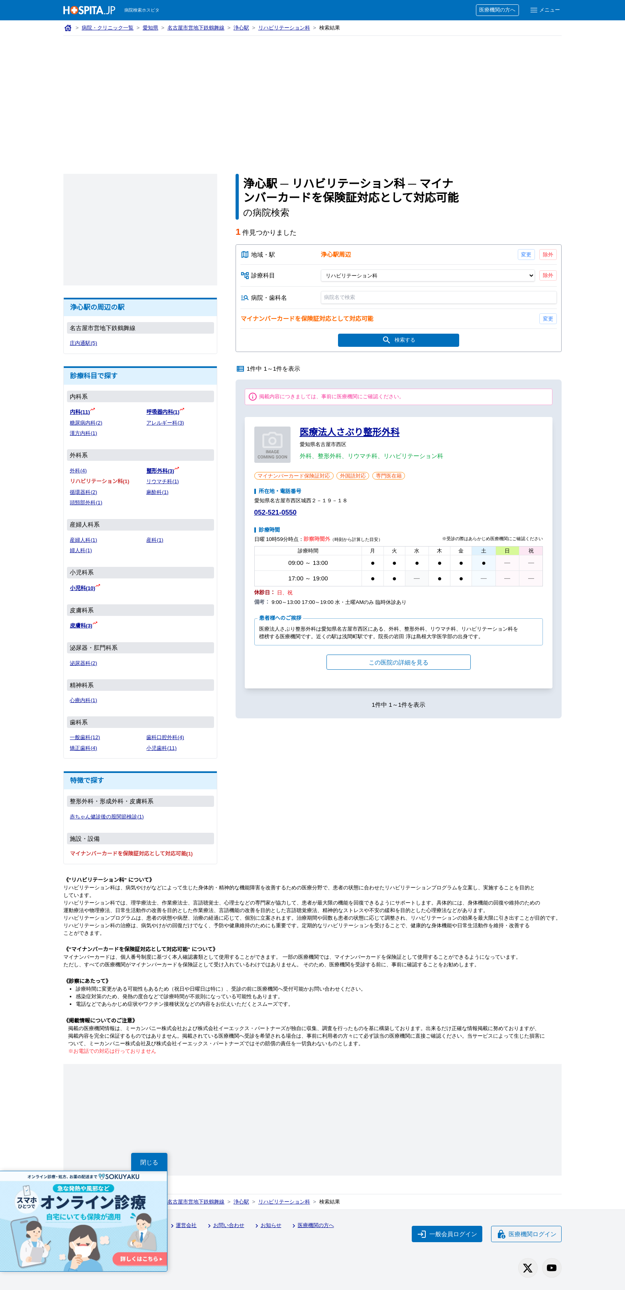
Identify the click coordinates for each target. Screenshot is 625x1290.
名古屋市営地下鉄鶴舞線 (195, 28)
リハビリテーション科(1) (99, 481)
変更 (526, 255)
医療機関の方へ (497, 10)
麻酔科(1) (157, 492)
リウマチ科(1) (162, 481)
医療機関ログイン (526, 1234)
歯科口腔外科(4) (165, 737)
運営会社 (183, 1225)
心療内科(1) (83, 700)
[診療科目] (427, 275)
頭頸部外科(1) (86, 502)
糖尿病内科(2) (86, 423)
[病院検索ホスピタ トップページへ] (89, 10)
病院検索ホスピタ (141, 10)
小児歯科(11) (161, 748)
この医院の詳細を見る (398, 662)
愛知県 (150, 28)
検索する (398, 340)
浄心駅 (241, 28)
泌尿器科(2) (83, 663)
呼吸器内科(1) (162, 412)
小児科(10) (82, 588)
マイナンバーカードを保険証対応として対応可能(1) (131, 854)
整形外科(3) (160, 471)
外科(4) (78, 471)
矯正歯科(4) (83, 748)
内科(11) (80, 412)
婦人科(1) (81, 550)
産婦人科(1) (83, 540)
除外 (548, 255)
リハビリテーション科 (284, 28)
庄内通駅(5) (83, 343)
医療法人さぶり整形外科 (350, 432)
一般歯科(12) (85, 737)
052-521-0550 (275, 512)
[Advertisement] (312, 95)
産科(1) (154, 540)
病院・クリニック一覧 (108, 28)
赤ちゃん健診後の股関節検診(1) (106, 817)
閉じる (149, 1162)
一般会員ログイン (447, 1234)
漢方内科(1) (83, 433)
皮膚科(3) (81, 626)
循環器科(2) (83, 492)
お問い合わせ (225, 1225)
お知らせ (267, 1225)
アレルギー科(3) (165, 423)
